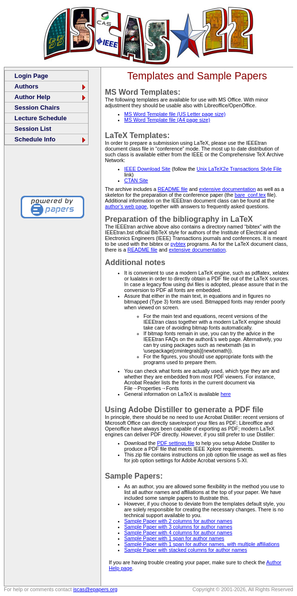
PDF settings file (175, 443)
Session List (33, 128)
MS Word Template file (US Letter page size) (174, 114)
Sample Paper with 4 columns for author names (178, 532)
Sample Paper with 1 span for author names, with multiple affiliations (202, 544)
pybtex (177, 244)
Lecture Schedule (40, 118)
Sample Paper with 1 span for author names (174, 538)
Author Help (50, 97)
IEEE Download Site (147, 169)
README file (173, 189)
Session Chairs (37, 107)
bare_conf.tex (250, 195)
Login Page (31, 75)
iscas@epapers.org (95, 589)
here (225, 394)
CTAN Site (136, 180)
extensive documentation (227, 189)
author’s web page (126, 206)
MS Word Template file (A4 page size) (167, 120)
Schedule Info (50, 139)
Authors (50, 86)
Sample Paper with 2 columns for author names (178, 521)
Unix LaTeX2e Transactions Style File (239, 169)
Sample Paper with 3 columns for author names (178, 527)
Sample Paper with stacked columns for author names (185, 550)
